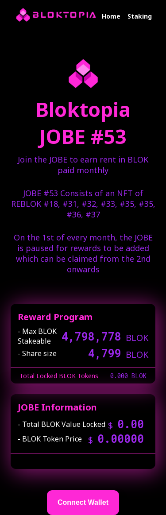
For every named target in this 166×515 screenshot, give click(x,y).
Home (111, 16)
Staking (139, 16)
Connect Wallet (83, 502)
